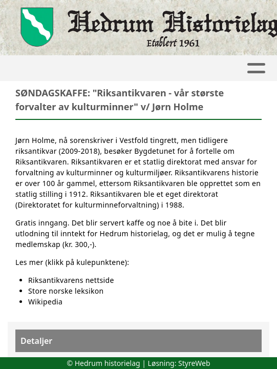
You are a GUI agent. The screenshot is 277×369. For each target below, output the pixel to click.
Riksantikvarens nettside (71, 280)
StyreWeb (194, 363)
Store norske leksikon (66, 291)
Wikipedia (45, 301)
